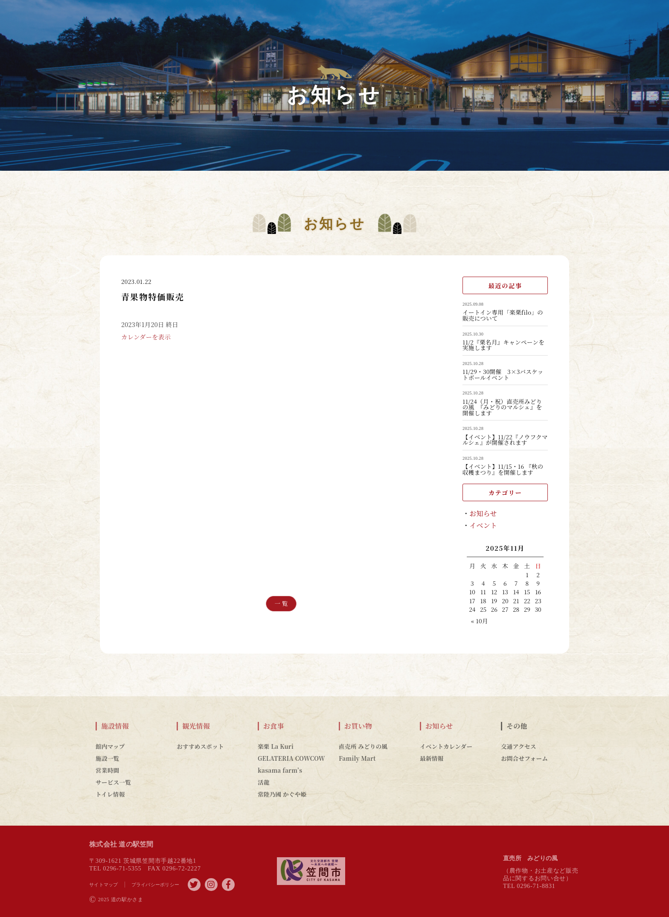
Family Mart (357, 758)
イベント (483, 525)
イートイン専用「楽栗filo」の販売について (502, 315)
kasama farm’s (280, 770)
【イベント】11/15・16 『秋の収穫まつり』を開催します (502, 469)
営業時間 (107, 770)
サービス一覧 (113, 782)
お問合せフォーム (524, 758)
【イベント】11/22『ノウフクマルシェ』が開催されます (505, 440)
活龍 (264, 782)
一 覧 (281, 603)
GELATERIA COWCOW (291, 758)
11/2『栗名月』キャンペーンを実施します (503, 345)
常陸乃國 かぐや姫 (282, 794)
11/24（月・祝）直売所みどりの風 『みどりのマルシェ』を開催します (502, 407)
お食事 (273, 726)
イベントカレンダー (446, 746)
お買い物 (358, 726)
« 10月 (479, 620)
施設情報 (115, 726)
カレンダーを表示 (146, 342)
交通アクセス (518, 746)
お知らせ (483, 513)
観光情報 (196, 726)
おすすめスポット (200, 746)
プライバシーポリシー (155, 884)
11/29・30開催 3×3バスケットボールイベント (502, 374)
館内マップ (110, 746)
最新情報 (431, 758)
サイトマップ (103, 884)
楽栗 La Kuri (276, 746)
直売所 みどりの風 (363, 746)
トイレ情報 (110, 794)
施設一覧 (107, 758)
